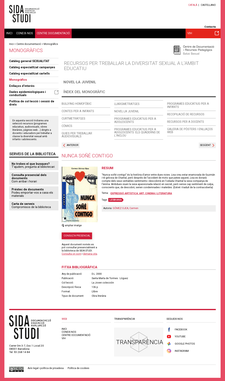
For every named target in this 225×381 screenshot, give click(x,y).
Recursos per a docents (185, 122)
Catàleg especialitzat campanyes (32, 67)
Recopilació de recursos (185, 114)
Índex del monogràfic (84, 92)
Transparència (139, 342)
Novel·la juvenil (79, 82)
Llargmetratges (127, 104)
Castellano (208, 5)
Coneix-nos (24, 33)
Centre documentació (53, 33)
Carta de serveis (23, 204)
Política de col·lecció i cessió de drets (31, 103)
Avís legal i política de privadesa (46, 368)
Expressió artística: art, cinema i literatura (141, 193)
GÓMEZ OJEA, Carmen (125, 208)
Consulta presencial (77, 235)
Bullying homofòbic (76, 104)
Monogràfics (51, 44)
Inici (9, 33)
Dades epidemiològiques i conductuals (33, 93)
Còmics (67, 126)
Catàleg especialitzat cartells (29, 73)
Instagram (178, 351)
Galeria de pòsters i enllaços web (190, 130)
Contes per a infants (78, 111)
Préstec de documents (28, 189)
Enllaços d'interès (21, 86)
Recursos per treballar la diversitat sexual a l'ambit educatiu (131, 65)
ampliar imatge (72, 225)
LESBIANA (115, 199)
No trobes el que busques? (31, 164)
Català (192, 5)
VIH (203, 33)
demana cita (90, 253)
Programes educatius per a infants (188, 105)
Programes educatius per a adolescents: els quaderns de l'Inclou (137, 133)
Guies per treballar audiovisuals (77, 135)
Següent (205, 145)
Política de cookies (78, 368)
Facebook (177, 330)
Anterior (72, 145)
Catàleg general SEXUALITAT (29, 61)
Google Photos (181, 344)
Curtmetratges (73, 118)
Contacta (210, 26)
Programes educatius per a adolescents (135, 120)
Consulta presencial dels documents (29, 176)
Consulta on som (71, 253)
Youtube (176, 337)
